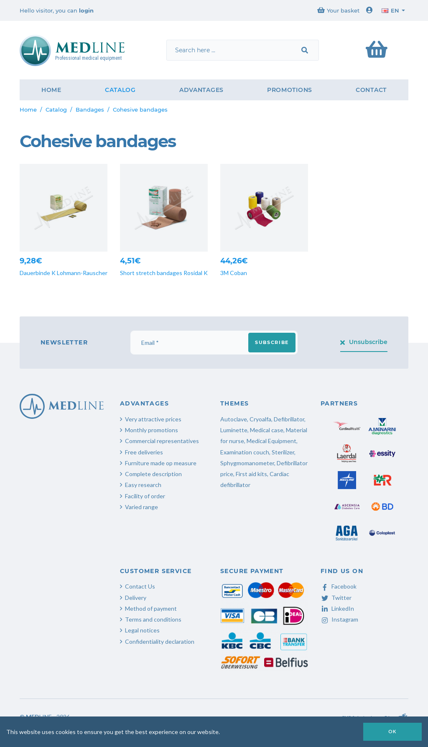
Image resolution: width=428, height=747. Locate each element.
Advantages (201, 90)
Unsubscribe (364, 342)
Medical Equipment (271, 440)
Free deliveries (144, 452)
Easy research (143, 484)
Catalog (120, 90)
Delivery (135, 597)
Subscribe (272, 342)
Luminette (233, 429)
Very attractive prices (153, 419)
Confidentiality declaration (159, 641)
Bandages (90, 109)
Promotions (289, 90)
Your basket (338, 10)
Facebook (339, 586)
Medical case (266, 429)
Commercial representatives (162, 440)
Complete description (153, 473)
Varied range (141, 506)
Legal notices (142, 630)
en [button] (390, 10)
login (86, 10)
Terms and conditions (153, 619)
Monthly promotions (151, 429)
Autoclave (233, 419)
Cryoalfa (260, 419)
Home (51, 90)
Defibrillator (289, 419)
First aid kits (251, 473)
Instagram (339, 619)
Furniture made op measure (160, 463)
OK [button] (392, 731)
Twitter (336, 597)
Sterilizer (283, 452)
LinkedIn (337, 608)
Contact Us (140, 586)
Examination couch (244, 452)
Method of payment (151, 608)
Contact (371, 90)
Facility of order (145, 496)
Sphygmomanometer (247, 463)
